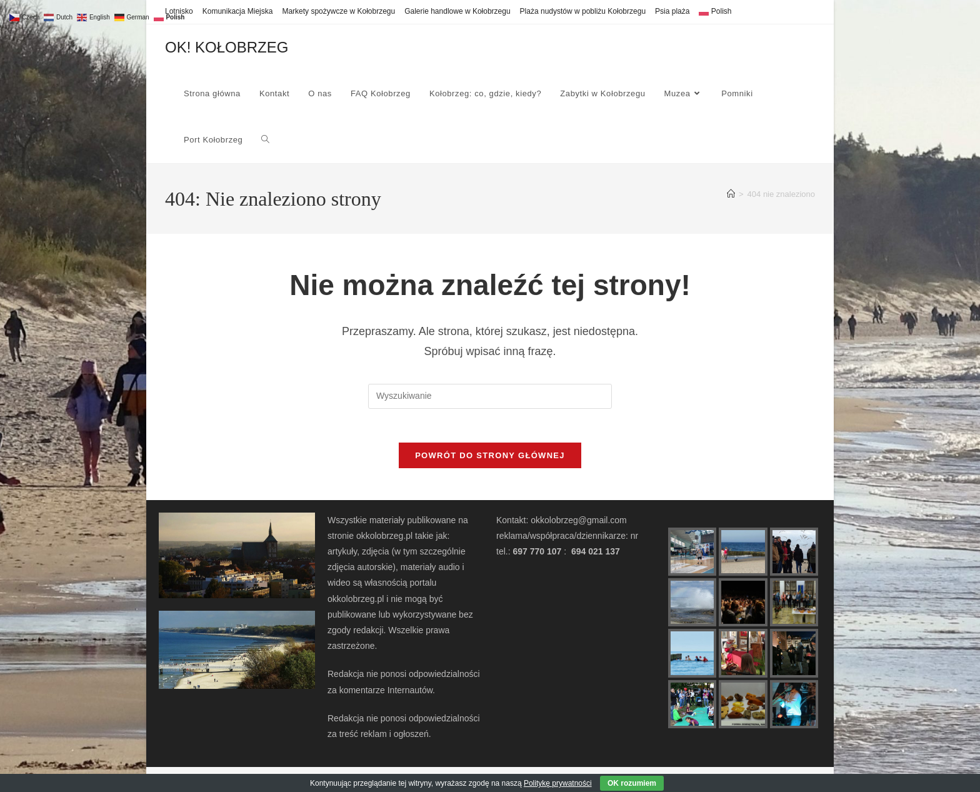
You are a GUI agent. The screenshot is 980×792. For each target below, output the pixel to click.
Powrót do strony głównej (490, 459)
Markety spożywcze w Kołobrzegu (338, 11)
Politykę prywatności (558, 783)
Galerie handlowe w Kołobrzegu (457, 11)
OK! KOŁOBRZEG (226, 47)
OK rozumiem (632, 783)
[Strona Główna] (731, 194)
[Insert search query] (490, 396)
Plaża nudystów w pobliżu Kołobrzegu (583, 11)
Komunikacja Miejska (237, 11)
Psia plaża (672, 11)
